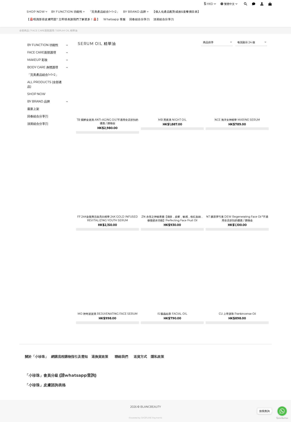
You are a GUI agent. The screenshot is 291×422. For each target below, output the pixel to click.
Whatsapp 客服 (114, 19)
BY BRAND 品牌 (136, 11)
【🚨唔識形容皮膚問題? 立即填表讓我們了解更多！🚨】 (63, 19)
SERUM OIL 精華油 (66, 30)
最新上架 (33, 109)
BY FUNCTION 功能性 (68, 11)
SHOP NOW (37, 11)
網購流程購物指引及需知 (69, 357)
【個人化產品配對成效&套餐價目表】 (176, 11)
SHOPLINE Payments (151, 417)
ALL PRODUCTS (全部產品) (44, 84)
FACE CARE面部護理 (42, 30)
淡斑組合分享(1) (163, 19)
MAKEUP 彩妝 (37, 60)
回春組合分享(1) (139, 19)
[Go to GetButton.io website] (282, 418)
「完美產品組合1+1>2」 (104, 11)
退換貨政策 (99, 357)
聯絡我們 (122, 357)
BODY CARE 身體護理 (42, 67)
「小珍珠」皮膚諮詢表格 (45, 385)
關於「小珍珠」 (36, 357)
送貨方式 (140, 357)
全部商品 (24, 30)
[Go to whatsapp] (282, 411)
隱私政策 (157, 357)
